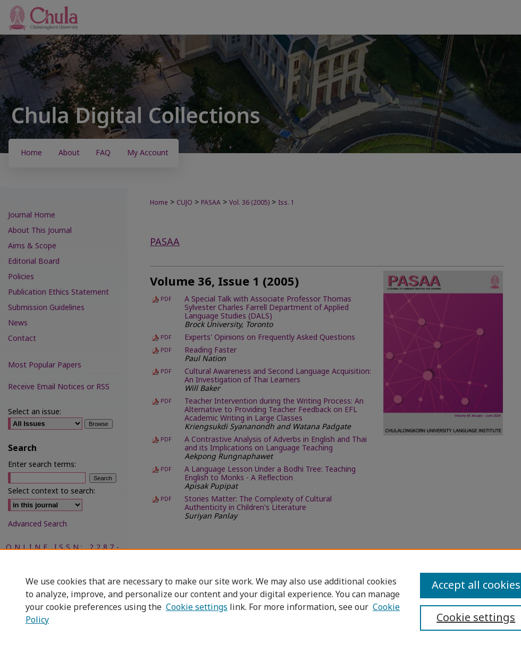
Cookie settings (197, 607)
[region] (260, 600)
